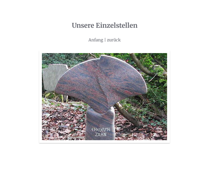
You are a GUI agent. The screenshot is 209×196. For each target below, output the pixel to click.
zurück (114, 39)
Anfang (95, 39)
